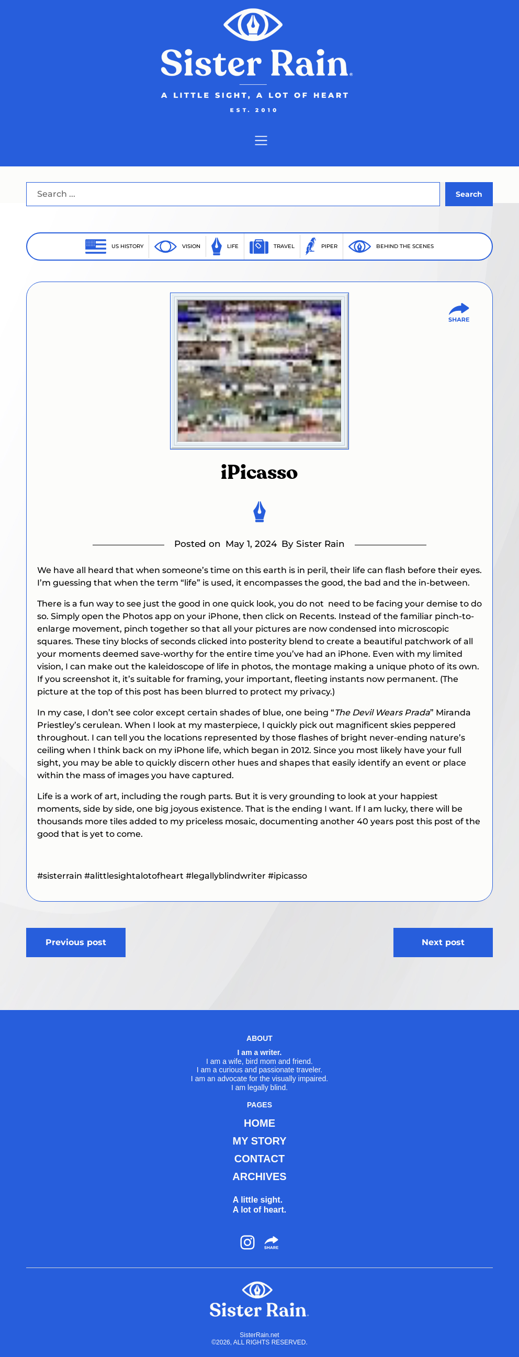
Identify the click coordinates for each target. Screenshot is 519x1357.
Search (469, 194)
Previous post (76, 942)
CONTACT (259, 1158)
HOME (259, 1123)
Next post (443, 942)
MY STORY (259, 1141)
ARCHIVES (259, 1176)
